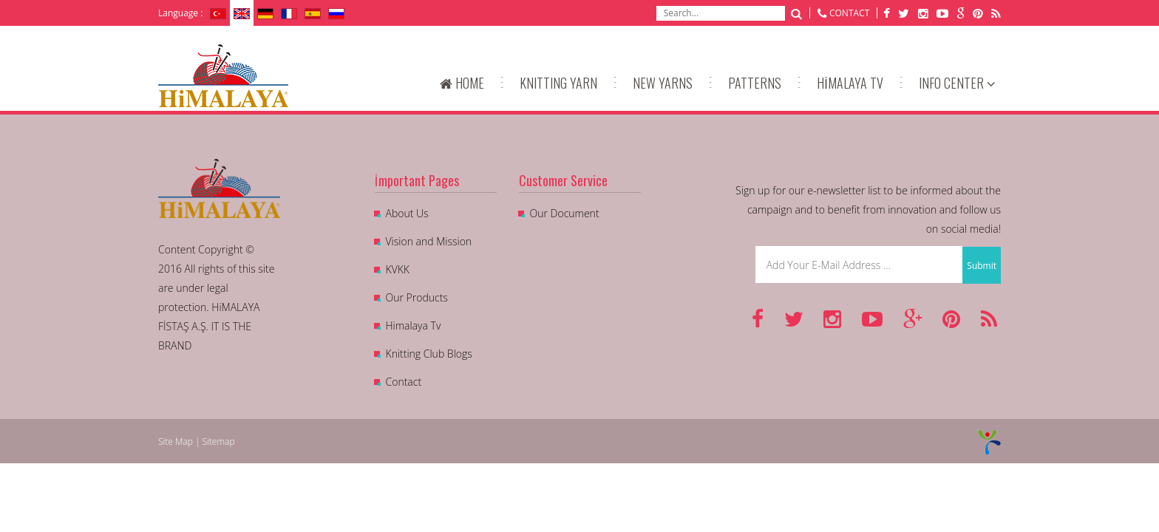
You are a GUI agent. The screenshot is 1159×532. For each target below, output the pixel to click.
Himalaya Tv (413, 325)
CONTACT (849, 13)
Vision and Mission (429, 241)
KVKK (397, 269)
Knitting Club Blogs (429, 354)
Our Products (417, 297)
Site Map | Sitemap (196, 441)
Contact (404, 382)
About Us (407, 213)
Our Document (564, 213)
